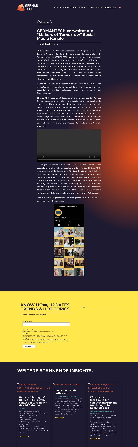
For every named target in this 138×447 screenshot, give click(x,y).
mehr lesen (24, 436)
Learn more (26, 342)
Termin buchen (111, 7)
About (91, 7)
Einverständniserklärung (29, 330)
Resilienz (82, 7)
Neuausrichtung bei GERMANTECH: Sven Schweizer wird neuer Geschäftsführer (33, 401)
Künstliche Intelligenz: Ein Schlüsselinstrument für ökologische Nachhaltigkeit (103, 402)
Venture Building (70, 7)
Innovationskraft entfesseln (65, 392)
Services (57, 7)
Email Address (28, 321)
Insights (99, 7)
